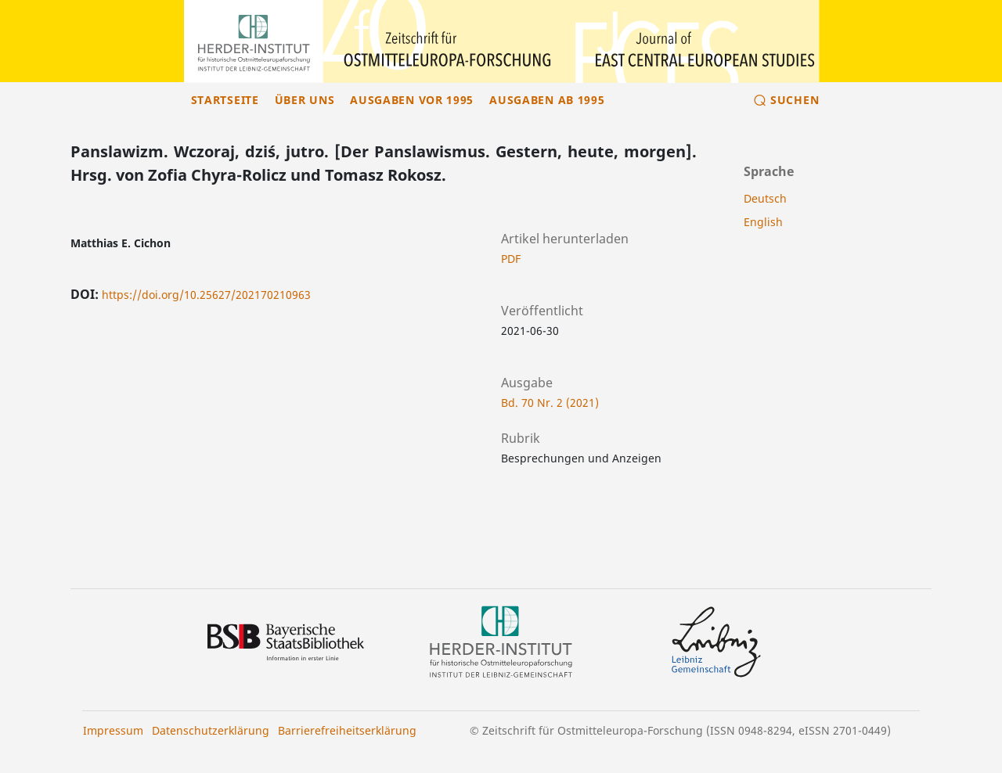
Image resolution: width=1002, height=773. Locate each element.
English (763, 221)
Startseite (225, 99)
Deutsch (765, 198)
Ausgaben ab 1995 (546, 99)
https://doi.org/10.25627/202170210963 (206, 294)
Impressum (113, 730)
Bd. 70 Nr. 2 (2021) (550, 402)
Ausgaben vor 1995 (412, 99)
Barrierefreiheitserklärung (347, 730)
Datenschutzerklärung (210, 730)
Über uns (305, 99)
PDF (511, 258)
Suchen (794, 99)
